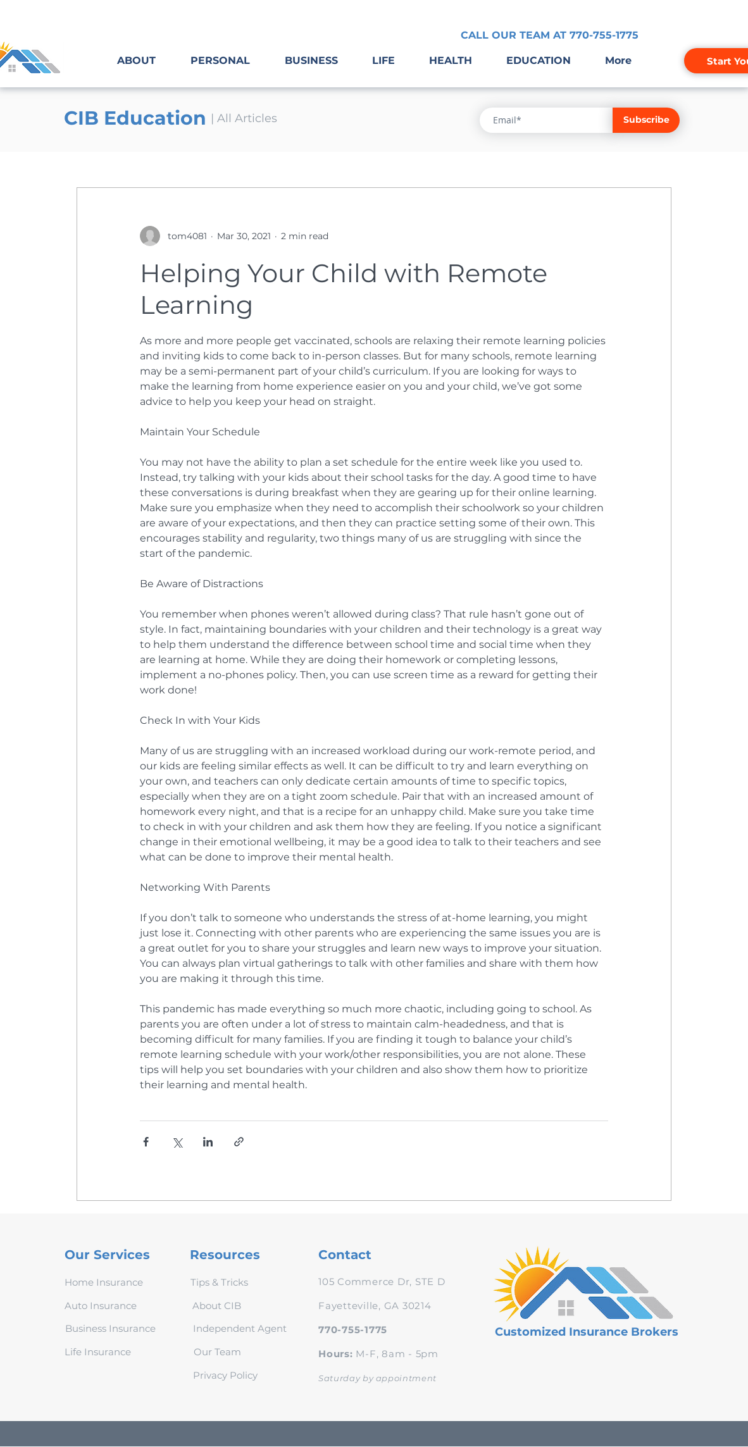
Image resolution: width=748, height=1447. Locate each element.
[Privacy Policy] (225, 1375)
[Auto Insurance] (101, 1305)
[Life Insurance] (98, 1351)
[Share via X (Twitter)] (177, 1142)
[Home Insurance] (103, 1282)
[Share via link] (239, 1142)
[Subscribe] (646, 120)
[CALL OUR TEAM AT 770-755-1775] (550, 35)
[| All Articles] (244, 119)
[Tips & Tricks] (219, 1282)
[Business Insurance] (110, 1328)
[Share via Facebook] (146, 1142)
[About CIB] (216, 1305)
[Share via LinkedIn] (208, 1142)
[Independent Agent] (239, 1328)
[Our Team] (217, 1351)
